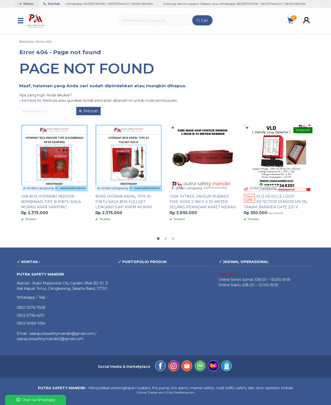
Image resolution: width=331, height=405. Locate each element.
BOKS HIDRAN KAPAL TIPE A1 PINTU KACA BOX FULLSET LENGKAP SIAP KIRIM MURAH (123, 201)
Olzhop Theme (147, 392)
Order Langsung (38, 188)
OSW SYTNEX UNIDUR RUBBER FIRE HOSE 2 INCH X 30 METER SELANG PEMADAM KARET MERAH (203, 201)
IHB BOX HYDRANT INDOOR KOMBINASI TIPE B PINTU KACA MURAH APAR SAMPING (51, 201)
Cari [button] (202, 20)
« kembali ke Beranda (38, 100)
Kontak (51, 4)
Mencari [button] (88, 111)
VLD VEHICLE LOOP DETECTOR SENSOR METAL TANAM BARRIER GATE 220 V (276, 201)
